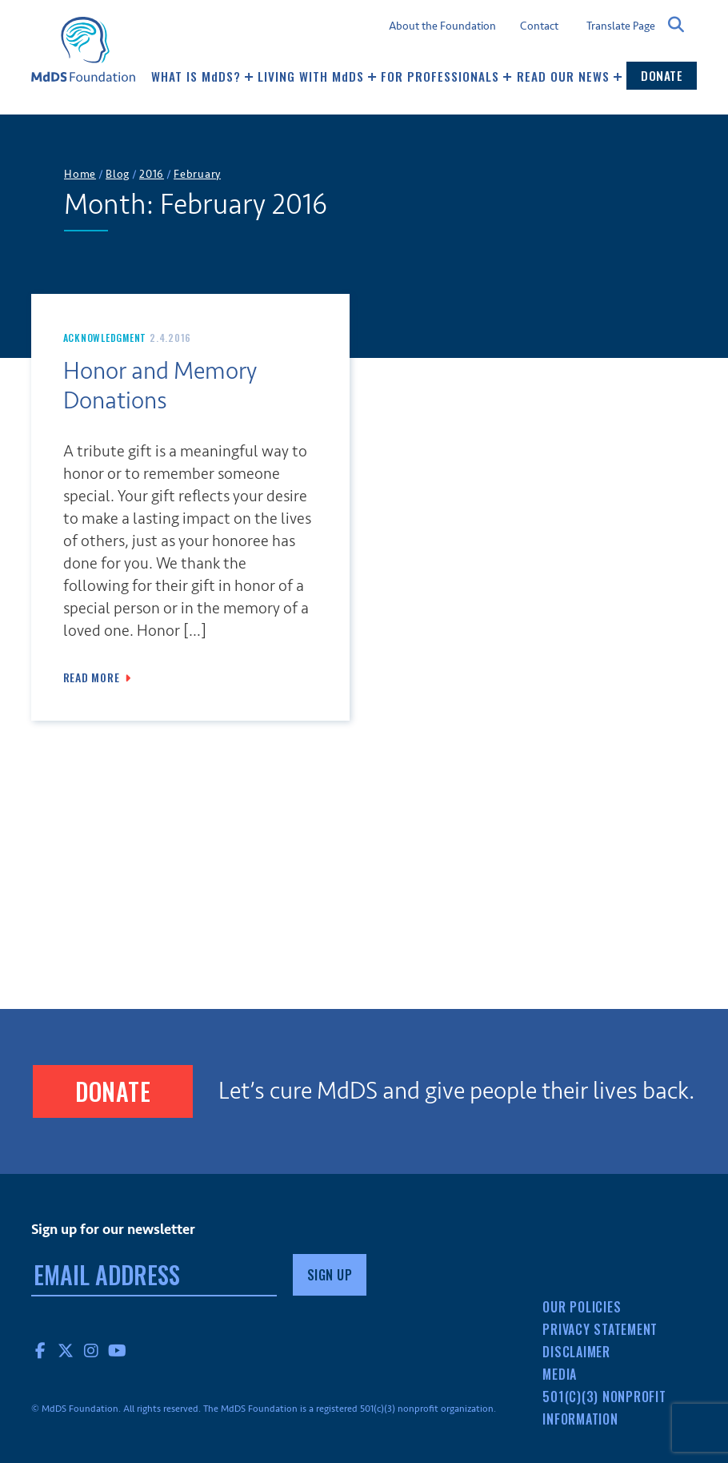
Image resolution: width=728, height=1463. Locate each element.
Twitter (66, 1350)
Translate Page (620, 25)
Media (559, 1374)
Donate (661, 75)
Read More (91, 677)
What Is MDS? (202, 76)
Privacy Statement (600, 1329)
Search (676, 25)
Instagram (92, 1350)
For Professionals (446, 76)
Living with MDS (317, 76)
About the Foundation (442, 26)
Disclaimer (576, 1351)
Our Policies (581, 1306)
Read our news (569, 76)
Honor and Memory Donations (160, 386)
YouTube (117, 1350)
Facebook (40, 1350)
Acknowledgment (105, 337)
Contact (539, 26)
